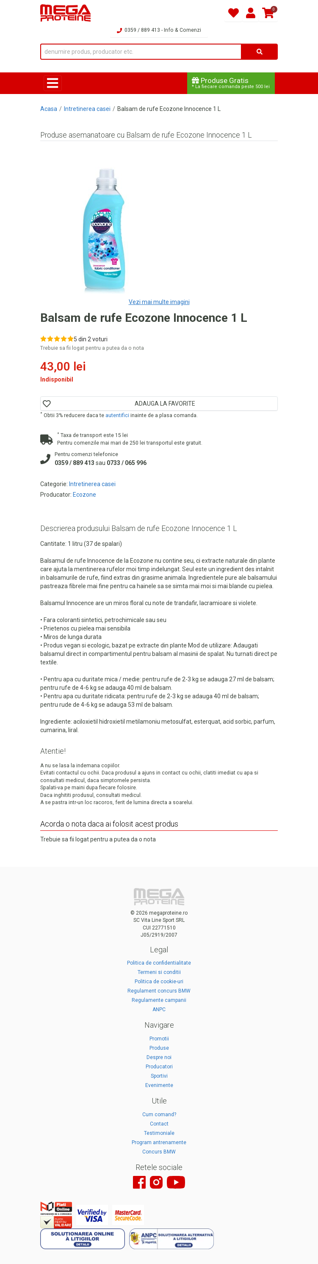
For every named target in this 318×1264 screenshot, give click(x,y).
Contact (159, 1124)
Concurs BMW (159, 1152)
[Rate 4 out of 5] (64, 338)
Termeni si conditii (159, 972)
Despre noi (159, 1057)
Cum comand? (159, 1114)
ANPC (159, 1009)
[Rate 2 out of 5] (50, 338)
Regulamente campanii (159, 1000)
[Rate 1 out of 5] (43, 338)
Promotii (159, 1039)
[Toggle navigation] (53, 83)
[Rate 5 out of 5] (70, 338)
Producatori (159, 1067)
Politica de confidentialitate (159, 963)
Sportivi (159, 1076)
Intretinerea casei (87, 108)
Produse (159, 1048)
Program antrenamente (159, 1142)
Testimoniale (159, 1133)
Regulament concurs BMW (159, 991)
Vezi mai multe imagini (159, 302)
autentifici (117, 415)
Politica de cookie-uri (159, 982)
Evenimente (159, 1085)
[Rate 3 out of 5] (57, 338)
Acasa (48, 108)
